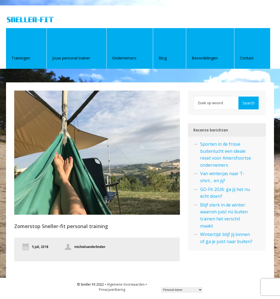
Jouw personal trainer (71, 58)
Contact (247, 58)
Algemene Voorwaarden (126, 284)
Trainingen (20, 58)
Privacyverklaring (112, 289)
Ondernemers (124, 58)
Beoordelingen (205, 58)
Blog (163, 58)
